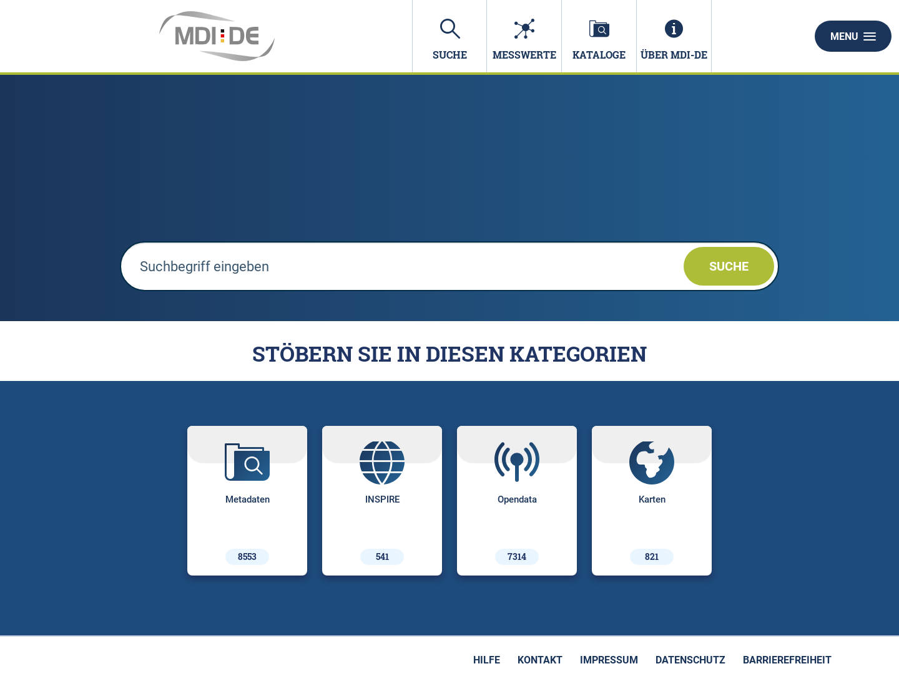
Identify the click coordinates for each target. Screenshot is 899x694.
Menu (853, 36)
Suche (729, 266)
